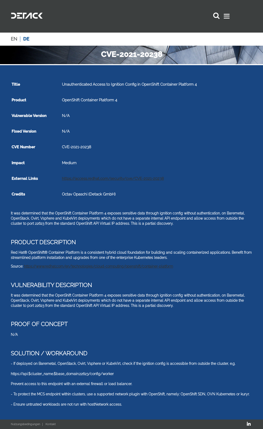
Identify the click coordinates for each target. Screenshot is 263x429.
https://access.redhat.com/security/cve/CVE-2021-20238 (113, 178)
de (26, 39)
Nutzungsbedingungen (25, 424)
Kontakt (50, 424)
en (14, 39)
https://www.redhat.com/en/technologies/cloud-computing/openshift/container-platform (98, 266)
